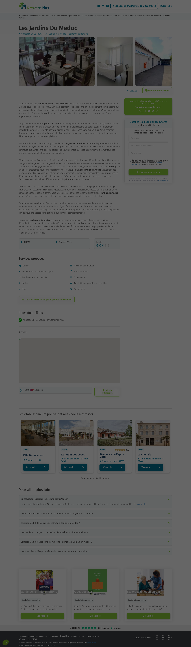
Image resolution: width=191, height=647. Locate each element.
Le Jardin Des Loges (73, 454)
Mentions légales (78, 633)
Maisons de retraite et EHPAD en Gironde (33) (96, 16)
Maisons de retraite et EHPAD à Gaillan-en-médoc (139, 16)
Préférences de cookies (59, 633)
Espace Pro (166, 6)
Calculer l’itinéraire (107, 391)
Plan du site (51, 642)
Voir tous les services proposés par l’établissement (46, 299)
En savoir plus (140, 501)
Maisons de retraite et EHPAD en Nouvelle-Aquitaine (53, 16)
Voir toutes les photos (157, 90)
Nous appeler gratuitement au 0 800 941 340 (134, 6)
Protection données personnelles (33, 633)
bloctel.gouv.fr (163, 181)
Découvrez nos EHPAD (28, 636)
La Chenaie (144, 454)
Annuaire (26, 16)
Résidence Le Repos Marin (111, 456)
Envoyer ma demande (148, 172)
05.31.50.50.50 (148, 111)
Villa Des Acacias (33, 455)
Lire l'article (42, 612)
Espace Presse (93, 633)
